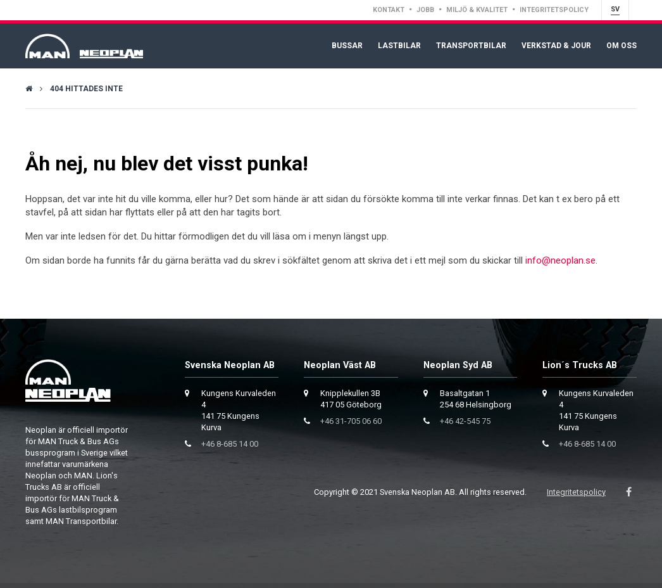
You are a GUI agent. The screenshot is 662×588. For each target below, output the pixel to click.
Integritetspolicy (554, 10)
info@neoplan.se (560, 260)
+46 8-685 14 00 (229, 444)
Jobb (425, 10)
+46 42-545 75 (465, 421)
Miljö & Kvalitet (477, 10)
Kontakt (388, 10)
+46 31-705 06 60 (351, 421)
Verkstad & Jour (556, 45)
